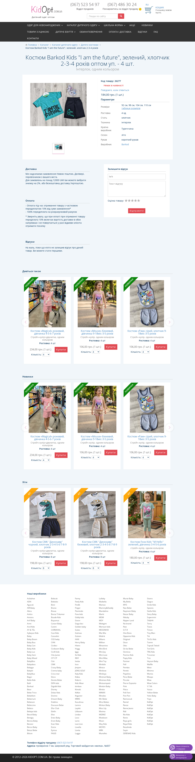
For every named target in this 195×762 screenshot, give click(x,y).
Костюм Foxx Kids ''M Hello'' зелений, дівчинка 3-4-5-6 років (147, 543)
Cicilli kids (55, 651)
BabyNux (31, 673)
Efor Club (55, 708)
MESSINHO (104, 630)
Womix (150, 673)
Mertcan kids (104, 626)
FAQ (156, 31)
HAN (77, 639)
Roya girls (127, 721)
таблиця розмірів (131, 108)
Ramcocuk (127, 699)
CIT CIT (54, 658)
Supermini (151, 617)
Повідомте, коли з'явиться (115, 90)
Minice (102, 667)
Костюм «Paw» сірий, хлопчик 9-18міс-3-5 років (146, 332)
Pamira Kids (128, 655)
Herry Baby (80, 642)
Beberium (31, 699)
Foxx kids (79, 614)
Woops (150, 677)
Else (53, 714)
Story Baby (151, 614)
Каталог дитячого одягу (82, 25)
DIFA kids (55, 683)
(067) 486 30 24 (122, 4)
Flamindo (79, 611)
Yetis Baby (151, 695)
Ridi (124, 711)
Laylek (78, 708)
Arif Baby (31, 620)
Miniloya (102, 673)
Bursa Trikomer (58, 614)
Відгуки (142, 31)
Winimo (150, 670)
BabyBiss (31, 661)
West (149, 667)
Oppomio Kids (129, 636)
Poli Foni (126, 692)
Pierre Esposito (129, 683)
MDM (101, 617)
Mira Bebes (104, 702)
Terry (149, 623)
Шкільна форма (113, 25)
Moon (101, 721)
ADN (29, 601)
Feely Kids (79, 601)
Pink (125, 686)
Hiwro (77, 645)
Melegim (103, 623)
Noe (125, 626)
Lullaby (102, 598)
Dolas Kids (55, 692)
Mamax (102, 604)
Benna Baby (32, 721)
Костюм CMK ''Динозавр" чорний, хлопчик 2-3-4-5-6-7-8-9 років (47, 544)
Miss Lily (102, 708)
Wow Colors (152, 683)
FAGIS (53, 733)
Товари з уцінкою (38, 31)
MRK (101, 730)
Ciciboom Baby (57, 648)
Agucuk (30, 604)
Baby (29, 636)
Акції (132, 25)
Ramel (126, 702)
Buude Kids (56, 617)
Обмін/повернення (91, 31)
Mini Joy (102, 651)
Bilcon (29, 733)
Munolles (103, 733)
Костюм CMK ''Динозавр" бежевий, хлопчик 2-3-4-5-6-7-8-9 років (97, 544)
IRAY (77, 658)
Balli (29, 683)
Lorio (77, 721)
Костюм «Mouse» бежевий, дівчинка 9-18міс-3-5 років (97, 332)
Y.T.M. (149, 686)
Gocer (77, 620)
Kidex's (78, 680)
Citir (53, 661)
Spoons (150, 608)
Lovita (77, 730)
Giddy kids (79, 617)
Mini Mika (103, 658)
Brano (53, 608)
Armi (29, 623)
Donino (54, 695)
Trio (149, 658)
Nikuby (126, 617)
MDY (101, 620)
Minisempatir (105, 683)
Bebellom (31, 695)
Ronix (125, 717)
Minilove (102, 670)
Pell (124, 664)
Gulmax (78, 633)
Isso (76, 664)
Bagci (29, 677)
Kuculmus (79, 702)
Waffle (150, 664)
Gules (77, 630)
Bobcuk (54, 598)
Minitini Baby (104, 686)
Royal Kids (127, 724)
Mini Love (103, 655)
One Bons (127, 633)
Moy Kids (103, 724)
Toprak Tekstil (153, 645)
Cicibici (54, 645)
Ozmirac (126, 651)
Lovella (78, 727)
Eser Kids (55, 724)
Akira (29, 611)
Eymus (54, 730)
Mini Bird (103, 648)
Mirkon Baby (104, 705)
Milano (102, 639)
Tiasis (149, 626)
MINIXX (102, 692)
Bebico (30, 708)
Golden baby (80, 626)
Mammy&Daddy (106, 608)
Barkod (30, 686)
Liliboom (78, 711)
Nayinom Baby (129, 611)
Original (126, 639)
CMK (53, 664)
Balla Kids (31, 680)
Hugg (77, 648)
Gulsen (78, 636)
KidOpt (150, 702)
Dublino (54, 702)
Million (102, 642)
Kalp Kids (79, 673)
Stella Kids (151, 611)
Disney (54, 689)
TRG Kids (151, 651)
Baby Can (31, 645)
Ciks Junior (55, 655)
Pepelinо (127, 673)
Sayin (125, 730)
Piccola (126, 680)
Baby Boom (32, 639)
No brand (127, 623)
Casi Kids (55, 633)
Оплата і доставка (120, 31)
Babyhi (30, 670)
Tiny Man (151, 633)
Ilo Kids (78, 655)
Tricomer (151, 655)
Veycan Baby (152, 661)
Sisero (150, 598)
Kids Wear (79, 683)
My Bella (127, 601)
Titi (148, 636)
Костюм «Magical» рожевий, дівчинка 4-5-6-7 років (47, 332)
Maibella (103, 601)
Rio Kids (126, 714)
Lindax (78, 714)
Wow (149, 680)
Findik (77, 604)
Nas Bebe (127, 608)
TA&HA (150, 620)
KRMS (77, 699)
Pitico (125, 689)
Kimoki (78, 689)
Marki (101, 614)
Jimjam (78, 667)
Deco (53, 677)
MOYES (102, 727)
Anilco (29, 614)
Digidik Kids (56, 686)
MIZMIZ (102, 714)
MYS (125, 604)
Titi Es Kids (151, 639)
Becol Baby (32, 714)
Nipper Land (128, 620)
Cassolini (55, 636)
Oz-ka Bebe (128, 648)
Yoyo (149, 699)
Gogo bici (79, 623)
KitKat (77, 692)
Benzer (30, 724)
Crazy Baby (56, 667)
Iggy (77, 651)
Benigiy (30, 717)
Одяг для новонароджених (43, 25)
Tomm (150, 642)
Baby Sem (31, 655)
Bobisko (54, 601)
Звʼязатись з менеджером (181, 756)
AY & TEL (31, 630)
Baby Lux (31, 651)
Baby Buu (31, 642)
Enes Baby (55, 717)
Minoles (102, 695)
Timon (150, 630)
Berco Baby (32, 727)
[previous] (25, 322)
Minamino (103, 645)
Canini (54, 626)
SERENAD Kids (129, 733)
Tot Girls (150, 648)
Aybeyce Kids (33, 633)
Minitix (102, 689)
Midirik (102, 636)
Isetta (77, 661)
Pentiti (126, 670)
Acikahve (31, 598)
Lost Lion (79, 724)
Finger (78, 608)
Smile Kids (151, 604)
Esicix (53, 727)
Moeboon (103, 717)
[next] (170, 322)
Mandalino (103, 611)
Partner (126, 661)
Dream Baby (56, 699)
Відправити (137, 210)
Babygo (30, 667)
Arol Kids (31, 626)
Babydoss (31, 664)
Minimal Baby (105, 677)
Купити (61, 349)
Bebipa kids (32, 711)
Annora (30, 617)
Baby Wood (32, 658)
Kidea (77, 677)
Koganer (78, 695)
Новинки (147, 25)
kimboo (78, 686)
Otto (125, 645)
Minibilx (102, 664)
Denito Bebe (56, 680)
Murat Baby (128, 598)
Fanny (77, 598)
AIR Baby (31, 608)
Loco (77, 717)
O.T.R (125, 630)
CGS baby (55, 639)
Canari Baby (56, 623)
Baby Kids (31, 648)
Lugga (77, 733)
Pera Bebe (127, 677)
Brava (53, 611)
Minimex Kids (105, 680)
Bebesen (31, 702)
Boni (53, 604)
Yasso (149, 689)
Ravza (125, 705)
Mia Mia (102, 633)
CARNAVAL (56, 630)
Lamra (78, 705)
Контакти (33, 38)
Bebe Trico (31, 692)
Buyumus (55, 620)
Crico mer (55, 673)
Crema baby (56, 670)
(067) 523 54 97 (84, 4)
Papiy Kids (127, 658)
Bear (29, 689)
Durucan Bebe (57, 705)
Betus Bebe (32, 730)
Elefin (53, 711)
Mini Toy (102, 661)
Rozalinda (127, 727)
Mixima (102, 711)
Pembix (126, 667)
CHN (53, 642)
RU (147, 4)
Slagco (150, 601)
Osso (125, 642)
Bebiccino (31, 705)
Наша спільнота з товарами (182, 747)
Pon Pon (126, 695)
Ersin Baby (55, 721)
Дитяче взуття (64, 31)
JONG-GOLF (80, 670)
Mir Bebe (103, 699)
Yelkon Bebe (152, 692)
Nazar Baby (128, 614)
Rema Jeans (128, 708)
